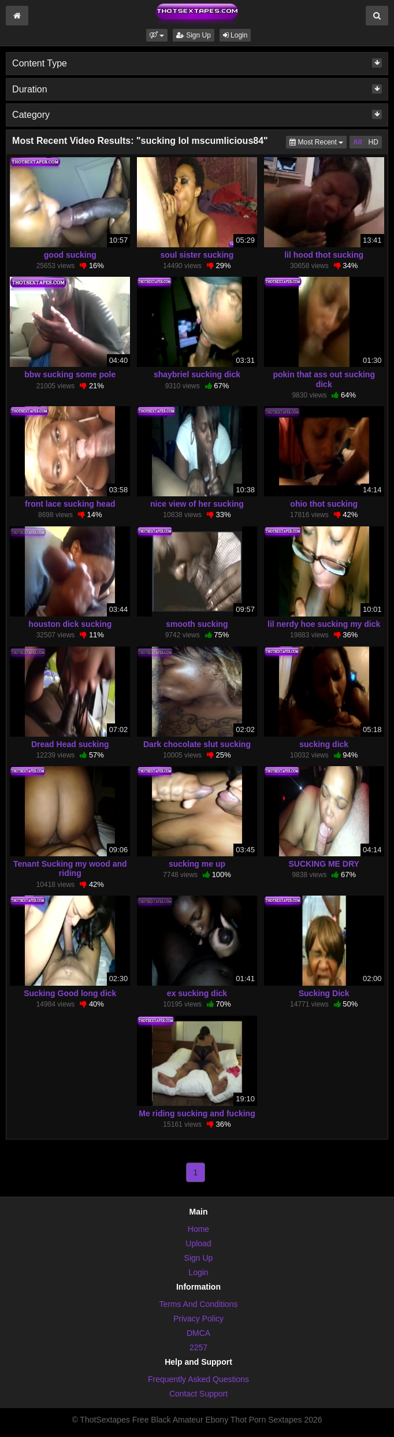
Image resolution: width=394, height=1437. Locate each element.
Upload (198, 1243)
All (357, 142)
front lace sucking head (70, 503)
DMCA (198, 1333)
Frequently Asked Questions (198, 1379)
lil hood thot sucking (323, 254)
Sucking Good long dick (70, 993)
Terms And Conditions (198, 1304)
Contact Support (198, 1393)
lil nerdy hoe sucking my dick (323, 624)
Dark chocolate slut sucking (197, 744)
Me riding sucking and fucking (197, 1113)
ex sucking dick (197, 993)
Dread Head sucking (70, 744)
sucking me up (197, 863)
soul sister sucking (197, 254)
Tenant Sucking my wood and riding (70, 868)
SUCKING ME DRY (323, 863)
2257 (198, 1347)
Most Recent (318, 141)
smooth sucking (197, 624)
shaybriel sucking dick (197, 374)
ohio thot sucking (324, 503)
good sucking (70, 254)
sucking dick (323, 744)
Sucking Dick (324, 993)
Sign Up (193, 35)
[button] (157, 35)
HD (373, 142)
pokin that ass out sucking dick (324, 379)
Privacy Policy (198, 1318)
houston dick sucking (69, 624)
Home (198, 1229)
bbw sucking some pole (70, 374)
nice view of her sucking (197, 503)
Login (235, 35)
